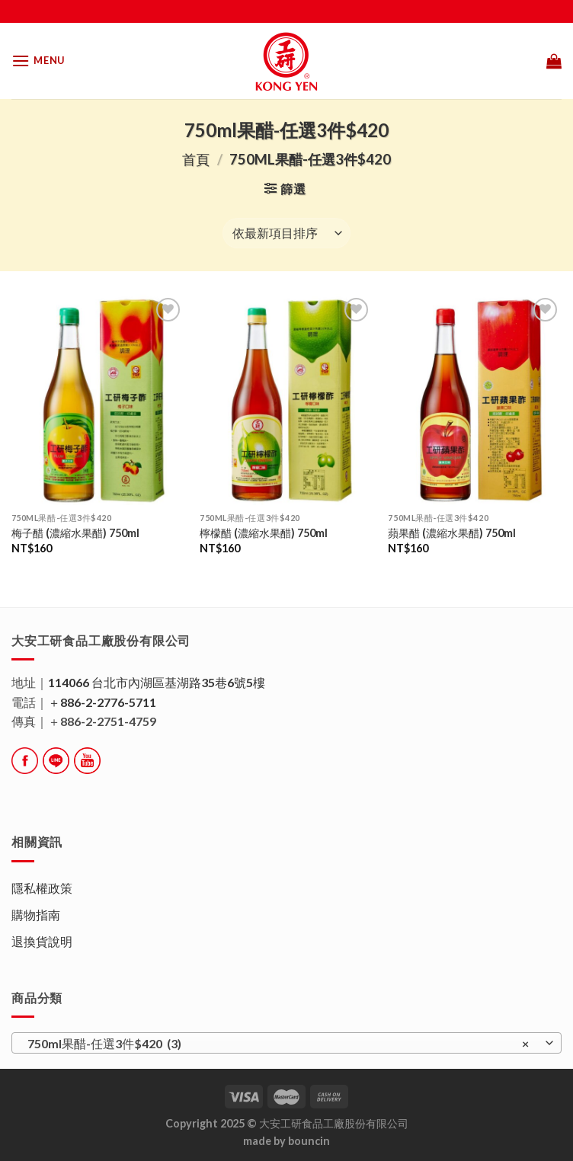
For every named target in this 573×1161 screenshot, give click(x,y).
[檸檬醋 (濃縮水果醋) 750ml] (286, 399)
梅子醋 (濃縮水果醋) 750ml (75, 532)
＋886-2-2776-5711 (102, 702)
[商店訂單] (286, 233)
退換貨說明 (41, 941)
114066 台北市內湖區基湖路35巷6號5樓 (156, 682)
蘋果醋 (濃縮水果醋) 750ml (452, 532)
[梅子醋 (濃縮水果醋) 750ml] (98, 399)
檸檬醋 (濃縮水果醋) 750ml (264, 532)
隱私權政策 (41, 888)
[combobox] (286, 1043)
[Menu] (38, 60)
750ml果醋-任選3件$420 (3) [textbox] (278, 1043)
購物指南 (35, 914)
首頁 (196, 159)
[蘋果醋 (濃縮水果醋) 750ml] (475, 399)
